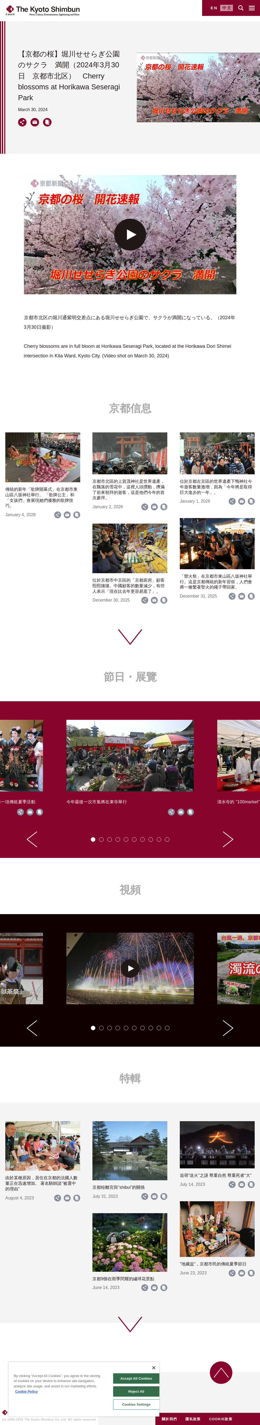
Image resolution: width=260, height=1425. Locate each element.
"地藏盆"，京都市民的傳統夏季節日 (213, 1264)
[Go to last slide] (32, 839)
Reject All (136, 1391)
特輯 (130, 1078)
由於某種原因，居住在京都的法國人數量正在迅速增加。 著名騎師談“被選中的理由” (41, 1183)
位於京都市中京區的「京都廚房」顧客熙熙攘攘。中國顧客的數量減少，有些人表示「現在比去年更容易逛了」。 (128, 586)
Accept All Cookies (136, 1378)
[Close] (153, 1367)
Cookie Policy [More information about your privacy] (26, 1391)
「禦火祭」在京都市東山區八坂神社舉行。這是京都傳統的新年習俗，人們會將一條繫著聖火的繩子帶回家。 (216, 582)
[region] (83, 1389)
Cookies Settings (136, 1404)
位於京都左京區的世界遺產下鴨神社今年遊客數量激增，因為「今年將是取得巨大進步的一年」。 (216, 487)
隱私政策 (193, 1419)
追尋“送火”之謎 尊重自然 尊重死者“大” (216, 1175)
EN (214, 8)
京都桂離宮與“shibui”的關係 (118, 1187)
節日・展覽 (130, 677)
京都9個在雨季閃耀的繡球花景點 (123, 1279)
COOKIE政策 (220, 1419)
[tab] (93, 839)
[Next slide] (228, 839)
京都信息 (130, 408)
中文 (227, 8)
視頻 (130, 889)
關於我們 (169, 1419)
